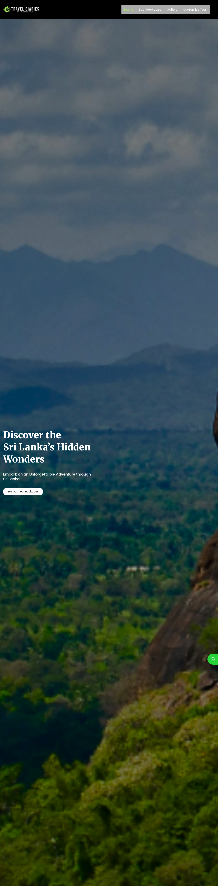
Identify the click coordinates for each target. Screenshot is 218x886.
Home (128, 9)
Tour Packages (150, 9)
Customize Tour (195, 9)
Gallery (172, 9)
